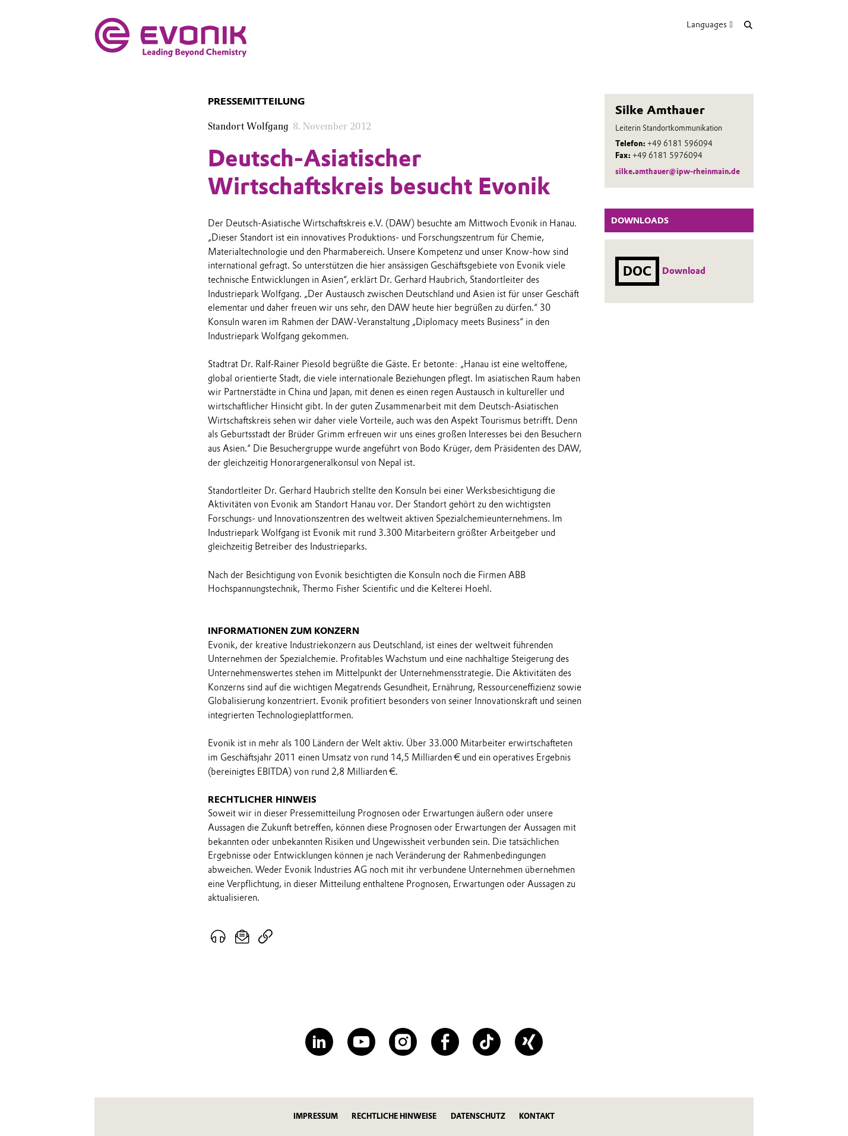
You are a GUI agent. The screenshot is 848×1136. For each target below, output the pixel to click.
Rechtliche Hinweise (394, 1116)
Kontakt (537, 1116)
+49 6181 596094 (680, 143)
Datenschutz (478, 1116)
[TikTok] (487, 1042)
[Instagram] (403, 1042)
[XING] (529, 1042)
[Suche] (748, 24)
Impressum (315, 1116)
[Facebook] (445, 1042)
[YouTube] (361, 1042)
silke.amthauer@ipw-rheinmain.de (677, 171)
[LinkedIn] (319, 1042)
